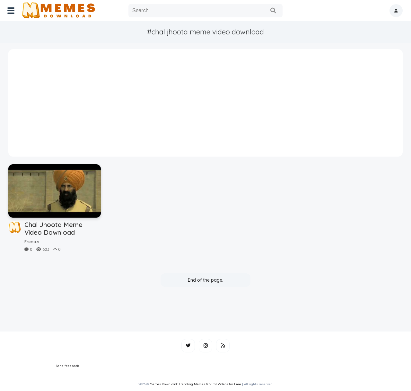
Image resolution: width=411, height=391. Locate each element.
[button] (396, 10)
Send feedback (67, 366)
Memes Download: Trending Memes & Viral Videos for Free (195, 384)
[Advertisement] (206, 105)
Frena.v (31, 241)
